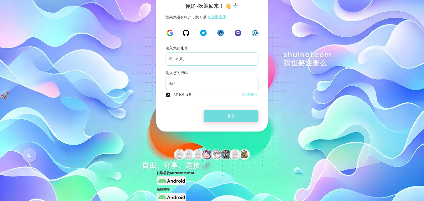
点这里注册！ (218, 17)
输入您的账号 (177, 48)
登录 (231, 115)
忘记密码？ (250, 94)
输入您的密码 (177, 72)
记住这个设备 (182, 94)
